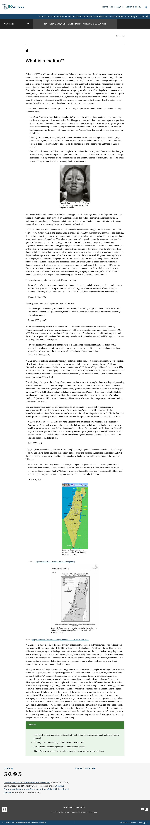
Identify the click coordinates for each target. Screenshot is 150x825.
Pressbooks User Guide (60, 812)
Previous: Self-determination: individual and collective (24, 823)
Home (105, 6)
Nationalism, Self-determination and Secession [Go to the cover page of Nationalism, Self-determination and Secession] (75, 23)
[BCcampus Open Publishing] (13, 7)
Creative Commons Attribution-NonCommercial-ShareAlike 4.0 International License (36, 789)
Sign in (119, 6)
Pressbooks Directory (79, 812)
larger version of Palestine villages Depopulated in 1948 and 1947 (60, 639)
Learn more (82, 16)
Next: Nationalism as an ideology (134, 823)
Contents (16, 23)
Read (112, 6)
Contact (93, 812)
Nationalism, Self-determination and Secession (27, 782)
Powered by (74, 807)
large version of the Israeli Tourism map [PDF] (54, 561)
